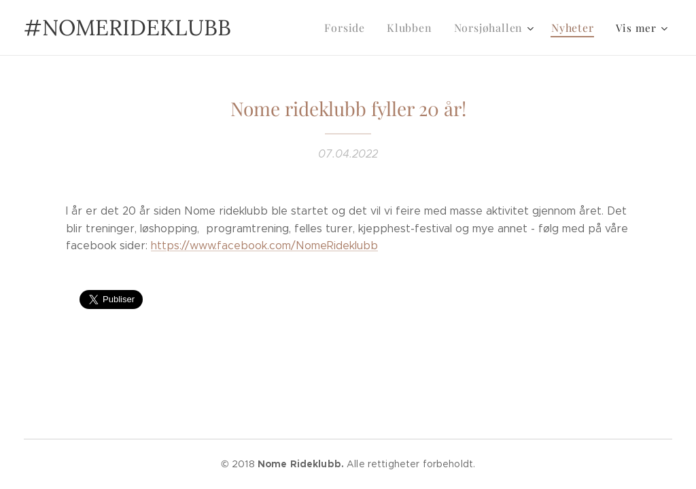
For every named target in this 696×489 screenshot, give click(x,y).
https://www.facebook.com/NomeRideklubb (264, 245)
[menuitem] (356, 28)
